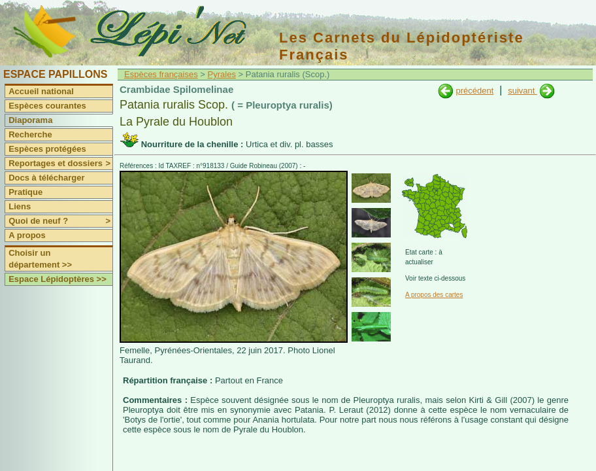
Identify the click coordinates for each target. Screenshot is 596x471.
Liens (19, 206)
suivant (522, 91)
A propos (27, 235)
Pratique (25, 192)
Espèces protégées (47, 149)
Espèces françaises (161, 74)
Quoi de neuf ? (60, 221)
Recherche (30, 134)
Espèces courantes (47, 106)
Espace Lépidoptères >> (57, 279)
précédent (474, 91)
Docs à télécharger (46, 178)
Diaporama (30, 120)
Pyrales (222, 74)
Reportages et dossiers (60, 163)
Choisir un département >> (40, 259)
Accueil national (41, 91)
